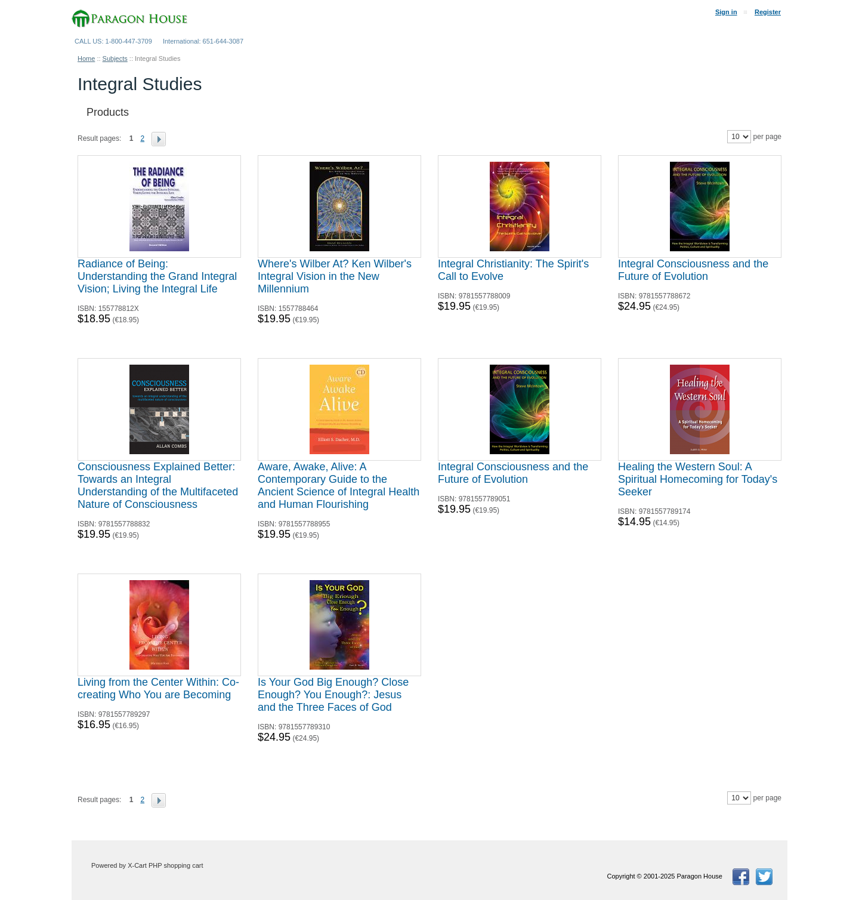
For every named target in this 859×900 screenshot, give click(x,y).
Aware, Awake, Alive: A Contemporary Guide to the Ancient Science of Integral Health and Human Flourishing (338, 485)
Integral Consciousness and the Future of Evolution (693, 270)
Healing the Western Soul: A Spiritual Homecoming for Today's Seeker (697, 479)
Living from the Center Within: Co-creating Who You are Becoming (158, 688)
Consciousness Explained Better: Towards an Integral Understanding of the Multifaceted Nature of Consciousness (158, 485)
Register (768, 12)
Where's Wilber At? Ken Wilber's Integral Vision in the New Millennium (335, 276)
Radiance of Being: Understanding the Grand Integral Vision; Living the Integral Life (157, 276)
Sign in (726, 12)
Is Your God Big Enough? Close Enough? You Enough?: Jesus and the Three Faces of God (333, 694)
